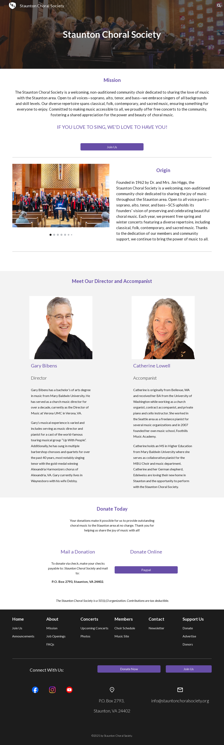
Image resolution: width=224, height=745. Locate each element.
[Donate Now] (129, 669)
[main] (112, 34)
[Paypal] (146, 570)
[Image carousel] (61, 200)
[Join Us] (112, 147)
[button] (219, 6)
